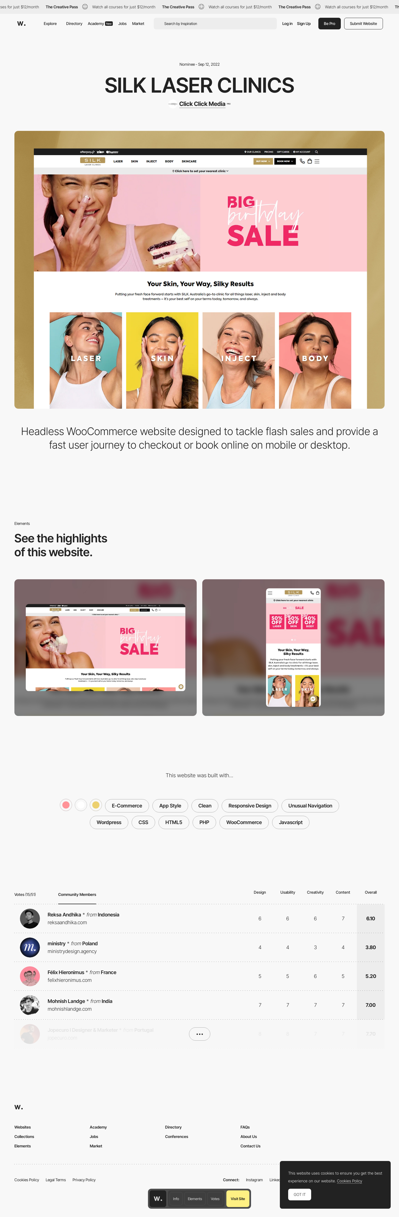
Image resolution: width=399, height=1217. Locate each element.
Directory (74, 23)
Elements (195, 1198)
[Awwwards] (21, 23)
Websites (22, 1127)
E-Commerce (127, 806)
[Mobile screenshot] (293, 647)
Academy (100, 23)
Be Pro (329, 23)
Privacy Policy (84, 1179)
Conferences (176, 1136)
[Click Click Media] (199, 104)
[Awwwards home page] (158, 1198)
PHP (204, 822)
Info (176, 1198)
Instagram (254, 1179)
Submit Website (363, 23)
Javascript (291, 822)
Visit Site (238, 1198)
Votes (215, 1198)
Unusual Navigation (310, 806)
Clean (204, 806)
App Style (170, 806)
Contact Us (250, 1146)
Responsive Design (250, 806)
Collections (24, 1136)
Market (138, 23)
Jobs (122, 23)
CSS (143, 822)
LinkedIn (277, 1179)
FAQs (245, 1127)
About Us (249, 1136)
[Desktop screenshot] (105, 647)
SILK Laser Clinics (199, 85)
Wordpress (109, 822)
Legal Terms (56, 1179)
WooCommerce (244, 822)
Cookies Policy (26, 1179)
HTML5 (173, 822)
